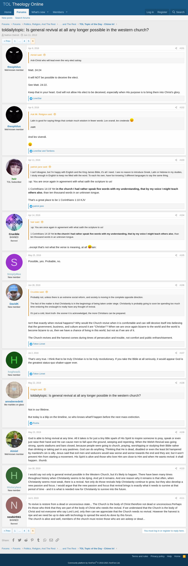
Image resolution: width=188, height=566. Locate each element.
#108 (182, 383)
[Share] (176, 48)
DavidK (14, 303)
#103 (182, 160)
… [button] (20, 41)
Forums (21, 12)
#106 (182, 285)
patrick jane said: (39, 167)
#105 (182, 255)
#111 (182, 498)
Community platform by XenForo (94, 563)
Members (58, 12)
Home (7, 12)
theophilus (14, 66)
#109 (182, 432)
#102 (182, 107)
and (43, 151)
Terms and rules (140, 556)
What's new (38, 12)
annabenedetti (14, 401)
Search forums (22, 18)
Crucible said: (37, 292)
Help (169, 556)
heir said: (35, 222)
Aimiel (14, 450)
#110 (182, 468)
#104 (182, 215)
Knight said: (36, 389)
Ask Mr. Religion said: (41, 114)
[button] (47, 12)
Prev (8, 41)
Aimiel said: (36, 55)
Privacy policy (158, 556)
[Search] (178, 12)
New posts (7, 18)
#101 (182, 48)
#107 (182, 353)
